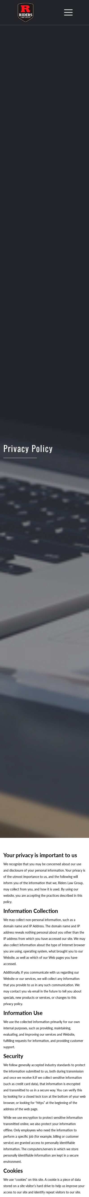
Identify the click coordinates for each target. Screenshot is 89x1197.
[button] (68, 12)
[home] (24, 12)
